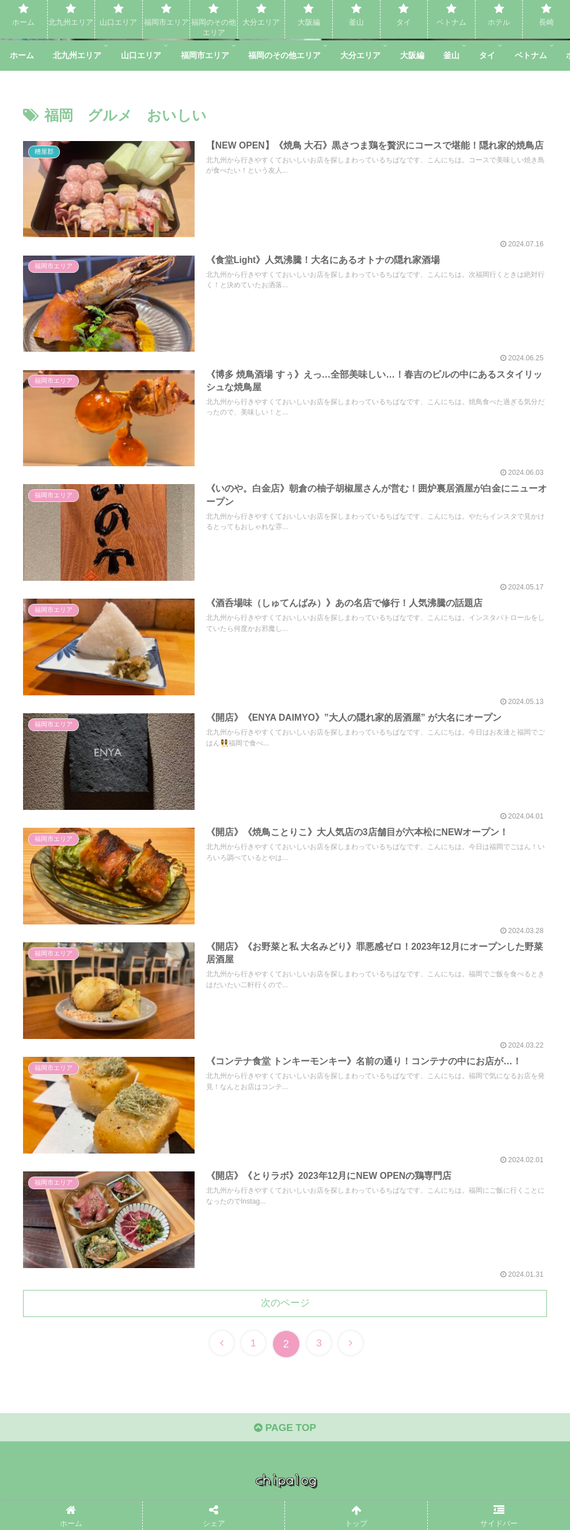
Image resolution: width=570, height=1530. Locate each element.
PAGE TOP (285, 1432)
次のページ (285, 1306)
